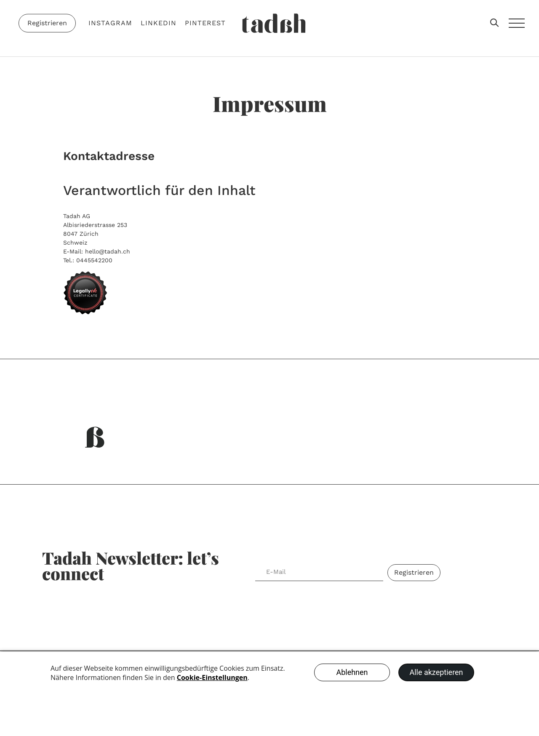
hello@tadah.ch (107, 251)
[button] (495, 23)
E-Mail (269, 559)
